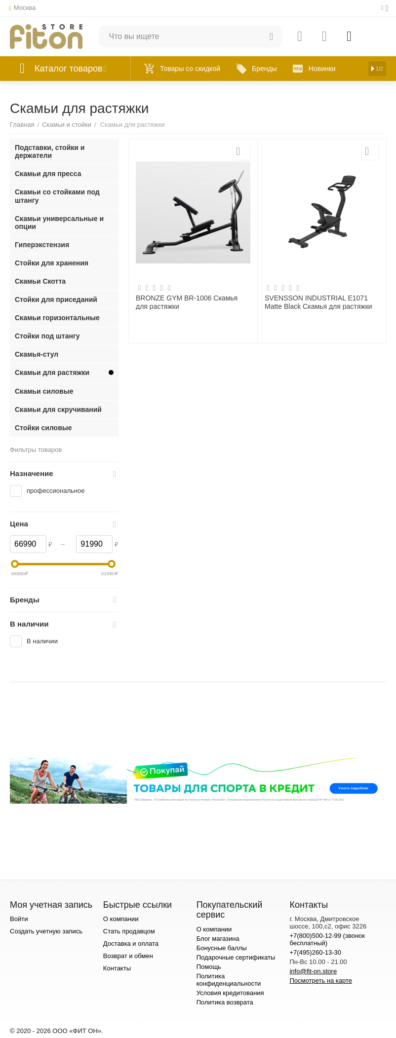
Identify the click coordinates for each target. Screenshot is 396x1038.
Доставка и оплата (130, 943)
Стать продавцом (129, 931)
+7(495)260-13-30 (315, 952)
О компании (121, 919)
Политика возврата (225, 1002)
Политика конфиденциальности (229, 979)
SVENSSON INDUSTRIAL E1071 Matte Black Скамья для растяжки (318, 302)
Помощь (209, 966)
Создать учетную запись (46, 931)
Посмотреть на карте (320, 980)
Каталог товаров (69, 68)
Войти (19, 919)
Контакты (117, 968)
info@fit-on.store (313, 971)
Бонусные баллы (222, 948)
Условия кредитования (230, 993)
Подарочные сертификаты (236, 957)
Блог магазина (218, 938)
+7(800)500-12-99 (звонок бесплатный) (327, 939)
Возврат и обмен (128, 956)
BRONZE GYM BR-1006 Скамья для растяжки (187, 302)
